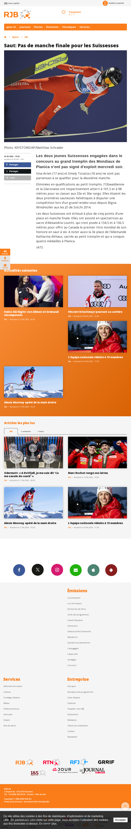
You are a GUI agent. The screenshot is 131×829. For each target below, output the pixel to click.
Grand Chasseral (75, 620)
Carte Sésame (74, 697)
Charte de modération (78, 725)
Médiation (72, 720)
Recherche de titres (77, 609)
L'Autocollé (73, 654)
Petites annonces (11, 709)
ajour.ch (11, 27)
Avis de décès (10, 725)
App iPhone (93, 570)
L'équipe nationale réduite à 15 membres (95, 357)
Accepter (120, 819)
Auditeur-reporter (113, 3)
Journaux (24, 27)
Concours (72, 665)
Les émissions (74, 598)
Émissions (52, 27)
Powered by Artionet (13, 802)
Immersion (73, 626)
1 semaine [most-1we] (26, 431)
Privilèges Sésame (12, 697)
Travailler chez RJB (76, 709)
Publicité (72, 703)
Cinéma (7, 692)
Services (84, 27)
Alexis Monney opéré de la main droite (30, 402)
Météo (7, 703)
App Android (111, 570)
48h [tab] (11, 431)
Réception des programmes (80, 692)
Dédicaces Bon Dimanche (79, 631)
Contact (71, 731)
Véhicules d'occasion (13, 686)
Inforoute (8, 714)
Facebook (19, 570)
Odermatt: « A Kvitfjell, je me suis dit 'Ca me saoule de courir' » (31, 474)
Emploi (7, 720)
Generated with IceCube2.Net (36, 802)
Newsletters (76, 570)
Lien (10, 177)
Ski (26, 37)
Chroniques (69, 27)
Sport (15, 37)
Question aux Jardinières (79, 643)
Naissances (72, 637)
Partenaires (73, 714)
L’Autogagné (73, 648)
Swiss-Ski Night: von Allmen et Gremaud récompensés (31, 313)
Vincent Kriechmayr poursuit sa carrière (95, 312)
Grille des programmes (78, 614)
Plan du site (40, 794)
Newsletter (72, 737)
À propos (72, 686)
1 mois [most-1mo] (41, 431)
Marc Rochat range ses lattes (88, 473)
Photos (38, 27)
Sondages (72, 660)
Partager (12, 164)
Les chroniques (75, 603)
